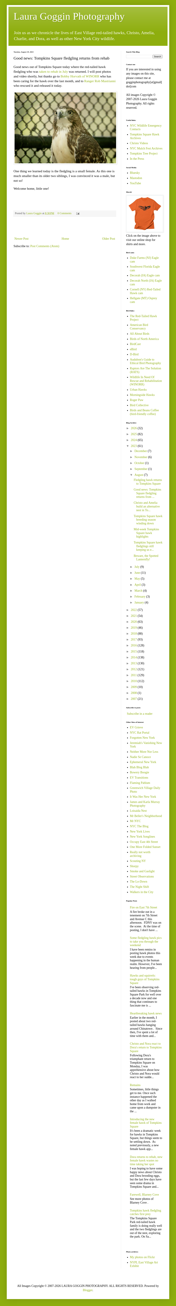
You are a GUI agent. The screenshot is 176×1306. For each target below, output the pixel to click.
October (139, 463)
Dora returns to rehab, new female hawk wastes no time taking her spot (146, 1160)
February (140, 596)
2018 (134, 633)
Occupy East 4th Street (144, 842)
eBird (133, 349)
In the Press (137, 158)
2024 (134, 440)
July (137, 566)
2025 (134, 434)
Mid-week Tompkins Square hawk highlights (146, 533)
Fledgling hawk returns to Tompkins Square (148, 481)
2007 (134, 699)
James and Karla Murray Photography (145, 803)
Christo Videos (139, 143)
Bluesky (135, 172)
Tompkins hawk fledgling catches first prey (145, 1212)
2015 (134, 651)
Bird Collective (139, 405)
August (139, 475)
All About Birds (139, 333)
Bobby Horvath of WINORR (80, 76)
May (137, 578)
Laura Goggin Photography (69, 16)
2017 (134, 639)
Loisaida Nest (138, 810)
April (138, 584)
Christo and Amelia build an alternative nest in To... (147, 506)
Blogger (87, 1290)
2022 (134, 610)
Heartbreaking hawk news (146, 1013)
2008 (134, 693)
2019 (134, 627)
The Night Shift (139, 886)
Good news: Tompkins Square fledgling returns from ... (147, 493)
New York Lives (140, 831)
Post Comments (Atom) (44, 246)
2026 (134, 428)
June (137, 572)
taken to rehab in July (53, 71)
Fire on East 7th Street (143, 907)
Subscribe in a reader (139, 713)
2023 (134, 446)
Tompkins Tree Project (144, 153)
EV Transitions (139, 777)
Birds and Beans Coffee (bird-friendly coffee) (144, 412)
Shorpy (134, 866)
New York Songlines (142, 836)
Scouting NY (138, 861)
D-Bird (134, 354)
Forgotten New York (142, 737)
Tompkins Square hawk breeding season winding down (148, 519)
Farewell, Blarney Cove (144, 1194)
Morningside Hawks (142, 395)
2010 (134, 681)
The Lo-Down (138, 881)
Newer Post (21, 238)
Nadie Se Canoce (140, 757)
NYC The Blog (139, 826)
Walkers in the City (141, 892)
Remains (135, 1085)
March (138, 590)
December (141, 451)
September (141, 469)
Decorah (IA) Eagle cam (145, 275)
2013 (134, 663)
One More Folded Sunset (145, 847)
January (139, 602)
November (141, 457)
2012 (134, 669)
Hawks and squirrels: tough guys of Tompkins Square (145, 979)
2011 (134, 675)
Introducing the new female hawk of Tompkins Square (146, 1123)
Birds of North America (144, 339)
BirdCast (135, 344)
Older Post (108, 238)
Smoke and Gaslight (142, 871)
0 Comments (64, 213)
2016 (134, 645)
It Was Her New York (143, 796)
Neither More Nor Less (144, 751)
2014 (134, 657)
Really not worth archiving (140, 854)
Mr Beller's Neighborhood (146, 816)
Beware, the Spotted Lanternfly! (146, 557)
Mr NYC (135, 821)
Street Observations (142, 876)
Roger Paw (137, 400)
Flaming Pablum (140, 783)
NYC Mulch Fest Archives (146, 148)
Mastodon (136, 178)
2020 (134, 621)
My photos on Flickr (142, 1257)
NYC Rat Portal (139, 732)
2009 (134, 687)
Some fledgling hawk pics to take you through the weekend (146, 941)
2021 (134, 616)
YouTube (135, 183)
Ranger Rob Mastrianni (100, 81)
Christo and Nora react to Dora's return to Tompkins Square (146, 1047)
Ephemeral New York (143, 762)
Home (65, 238)
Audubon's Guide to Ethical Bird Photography (145, 361)
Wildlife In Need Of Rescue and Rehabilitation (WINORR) (146, 380)
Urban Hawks (138, 389)
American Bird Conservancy (139, 326)
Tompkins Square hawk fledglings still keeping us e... (148, 546)
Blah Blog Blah (139, 767)
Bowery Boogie (139, 772)
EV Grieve (136, 727)
